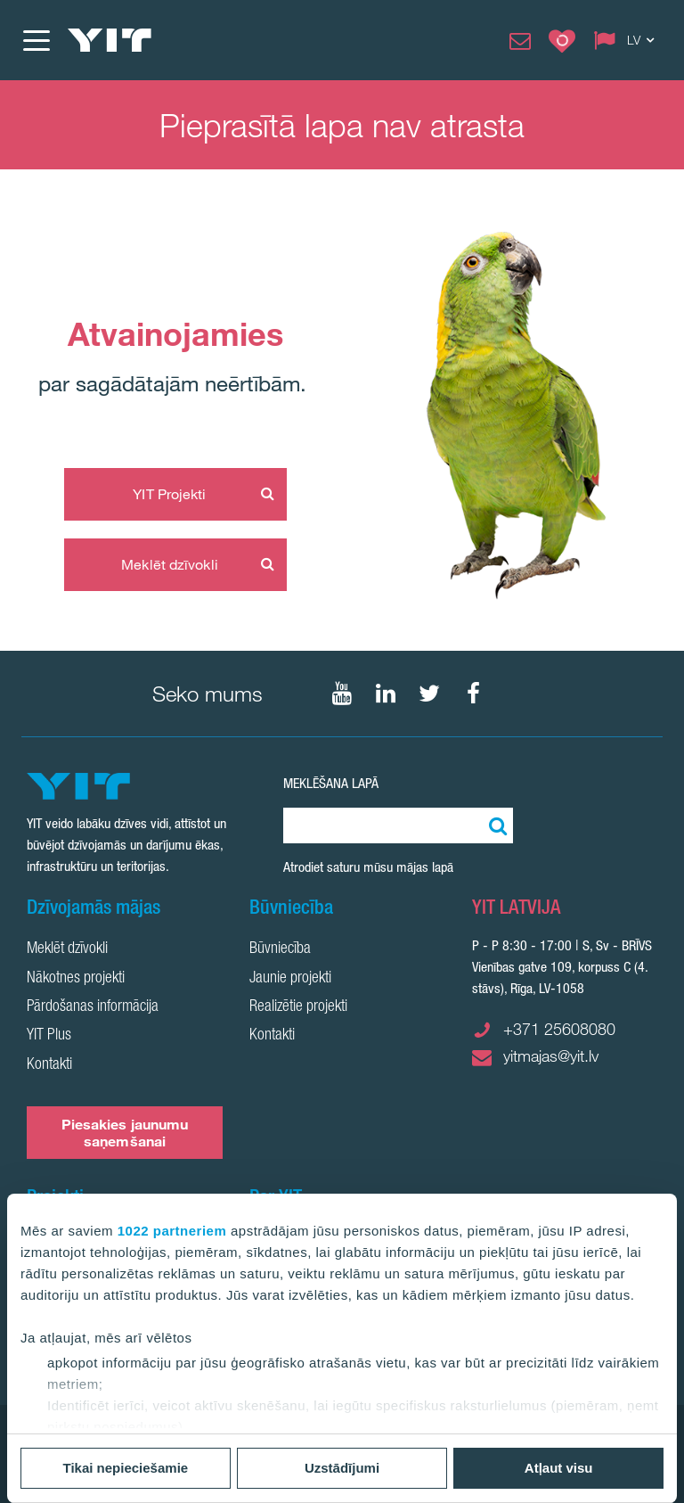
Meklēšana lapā (331, 783)
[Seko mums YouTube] (342, 693)
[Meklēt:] (495, 825)
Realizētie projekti (298, 1007)
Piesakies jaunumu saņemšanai (125, 1132)
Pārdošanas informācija (93, 1007)
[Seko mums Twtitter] (429, 693)
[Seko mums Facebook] (473, 693)
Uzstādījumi (342, 1467)
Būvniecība (280, 949)
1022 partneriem (172, 1230)
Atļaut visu (559, 1467)
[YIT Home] (109, 40)
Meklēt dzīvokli (169, 564)
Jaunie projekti (290, 979)
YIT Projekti (169, 494)
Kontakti (49, 1065)
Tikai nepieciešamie (126, 1467)
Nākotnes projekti (76, 979)
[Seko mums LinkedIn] (385, 693)
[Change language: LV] (628, 40)
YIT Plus (49, 1036)
